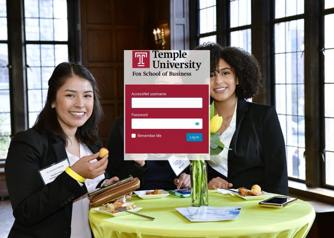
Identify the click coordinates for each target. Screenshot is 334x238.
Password (140, 115)
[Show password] (197, 123)
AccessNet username (149, 94)
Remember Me (149, 136)
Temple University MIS (167, 63)
